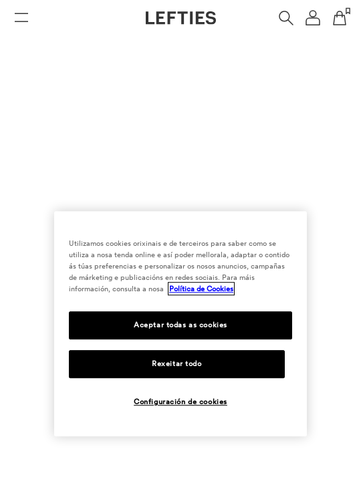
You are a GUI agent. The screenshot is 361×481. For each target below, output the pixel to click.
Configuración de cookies (180, 401)
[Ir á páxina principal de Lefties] (181, 18)
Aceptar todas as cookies (180, 324)
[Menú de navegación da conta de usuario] (313, 18)
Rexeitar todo (176, 363)
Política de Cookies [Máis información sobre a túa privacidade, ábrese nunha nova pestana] (201, 288)
